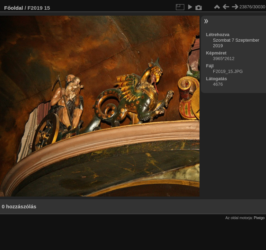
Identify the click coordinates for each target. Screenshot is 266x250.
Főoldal (13, 8)
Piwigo (259, 218)
